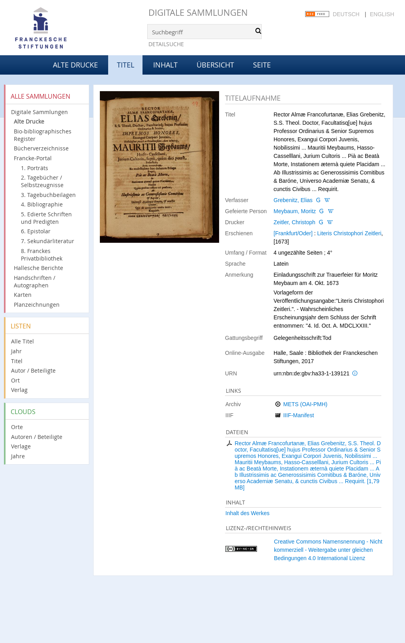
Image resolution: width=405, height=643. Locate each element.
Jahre (18, 456)
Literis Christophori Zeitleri (349, 233)
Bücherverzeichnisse (41, 148)
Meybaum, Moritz (295, 211)
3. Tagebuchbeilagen (48, 195)
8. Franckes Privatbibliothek (41, 254)
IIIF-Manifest (298, 415)
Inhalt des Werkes (247, 513)
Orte (17, 427)
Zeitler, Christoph (294, 222)
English (382, 14)
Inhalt (165, 64)
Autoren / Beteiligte (36, 437)
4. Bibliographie (42, 204)
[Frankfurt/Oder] (293, 233)
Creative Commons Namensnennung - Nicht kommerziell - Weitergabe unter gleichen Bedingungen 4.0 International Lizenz (328, 549)
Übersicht (215, 64)
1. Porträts (34, 168)
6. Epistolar (36, 231)
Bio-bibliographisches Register (42, 134)
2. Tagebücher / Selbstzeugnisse (42, 181)
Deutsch (346, 14)
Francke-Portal (33, 158)
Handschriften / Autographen (34, 281)
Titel (16, 361)
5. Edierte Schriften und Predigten (46, 217)
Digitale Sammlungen (198, 12)
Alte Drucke (75, 64)
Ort (15, 380)
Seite (262, 64)
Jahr (16, 351)
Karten (23, 294)
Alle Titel (22, 341)
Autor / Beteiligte (33, 370)
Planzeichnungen (37, 304)
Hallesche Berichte (38, 268)
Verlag (19, 390)
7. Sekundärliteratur (47, 241)
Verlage (21, 446)
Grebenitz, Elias (293, 200)
